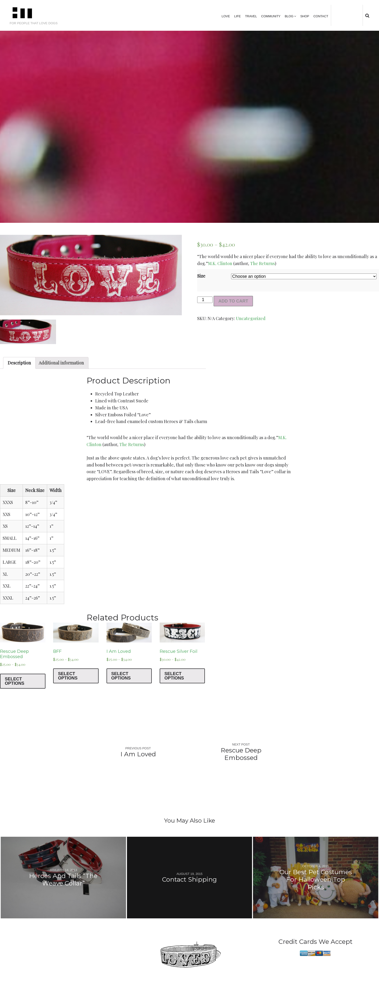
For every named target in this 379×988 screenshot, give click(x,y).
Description (19, 363)
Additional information (61, 363)
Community (270, 16)
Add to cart (233, 301)
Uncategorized (250, 318)
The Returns (262, 263)
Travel (251, 16)
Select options (14, 681)
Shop (304, 16)
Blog (289, 16)
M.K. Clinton (220, 263)
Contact (320, 16)
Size (201, 276)
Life (237, 16)
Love (225, 16)
